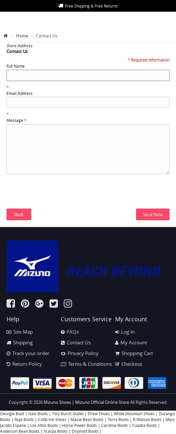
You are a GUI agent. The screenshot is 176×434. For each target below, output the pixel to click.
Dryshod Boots (85, 431)
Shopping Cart (134, 353)
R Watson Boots (147, 419)
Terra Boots (118, 419)
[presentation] (56, 196)
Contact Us (76, 342)
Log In (125, 331)
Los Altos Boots (44, 425)
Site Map (20, 331)
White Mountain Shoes (134, 413)
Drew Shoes (99, 413)
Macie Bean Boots (87, 419)
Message (16, 120)
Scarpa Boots (56, 431)
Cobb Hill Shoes (52, 419)
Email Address (20, 93)
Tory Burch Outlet (68, 413)
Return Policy (24, 364)
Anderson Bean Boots (19, 431)
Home (22, 36)
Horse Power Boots (79, 425)
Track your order (28, 353)
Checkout (128, 364)
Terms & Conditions (86, 364)
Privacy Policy (80, 353)
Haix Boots (38, 413)
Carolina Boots (114, 425)
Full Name (16, 66)
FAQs (70, 331)
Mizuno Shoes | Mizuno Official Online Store (86, 402)
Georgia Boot (12, 413)
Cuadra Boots (144, 425)
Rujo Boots (24, 419)
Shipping (20, 342)
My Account (131, 342)
